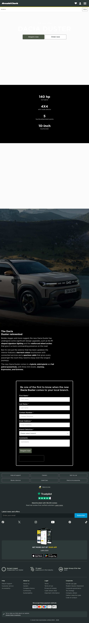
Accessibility (6, 588)
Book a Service (16, 480)
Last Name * (24, 404)
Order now (55, 37)
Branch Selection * (26, 429)
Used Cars (44, 480)
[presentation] (31, 458)
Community (27, 590)
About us (26, 583)
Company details (71, 593)
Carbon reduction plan (73, 595)
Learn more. (59, 505)
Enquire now (33, 37)
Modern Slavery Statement (75, 586)
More (85, 9)
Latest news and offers (11, 512)
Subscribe (81, 515)
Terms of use (49, 586)
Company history (29, 588)
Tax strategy (70, 590)
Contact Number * (26, 412)
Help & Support (15, 475)
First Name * (24, 396)
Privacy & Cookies (51, 588)
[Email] (38, 515)
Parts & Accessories (73, 480)
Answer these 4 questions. (13, 615)
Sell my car (73, 475)
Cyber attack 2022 (51, 590)
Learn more (44, 550)
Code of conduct (71, 597)
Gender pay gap (71, 583)
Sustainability (27, 593)
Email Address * (25, 421)
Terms (47, 583)
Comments (23, 438)
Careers (44, 475)
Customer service (7, 586)
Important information (52, 593)
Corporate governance (73, 588)
